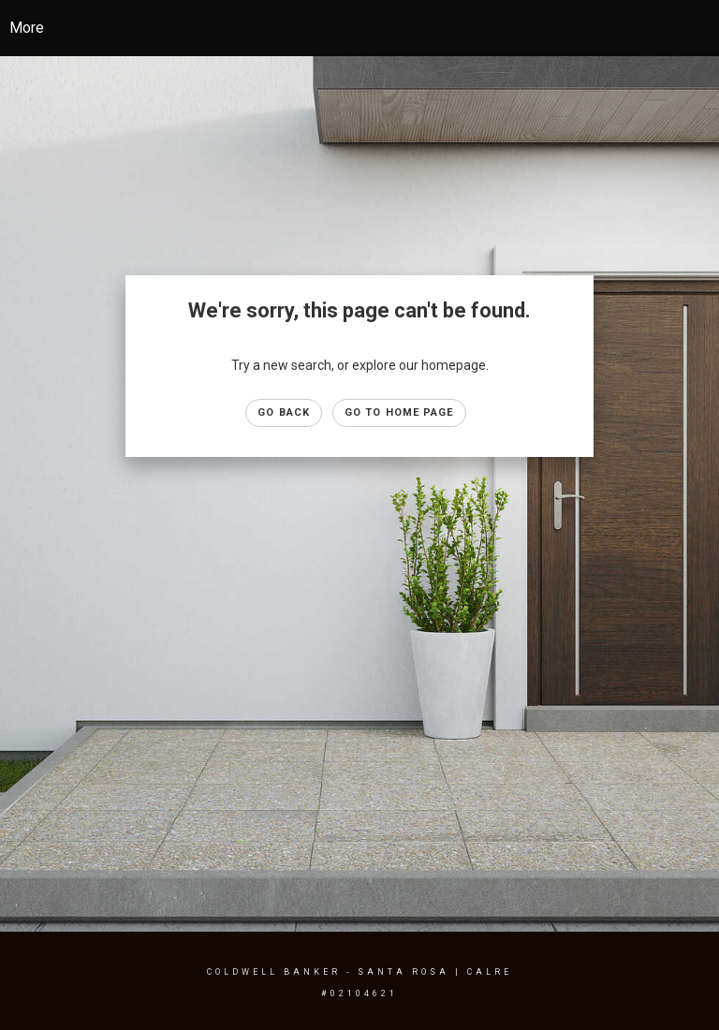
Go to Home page (399, 412)
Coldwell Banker (274, 972)
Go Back (283, 412)
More (26, 28)
